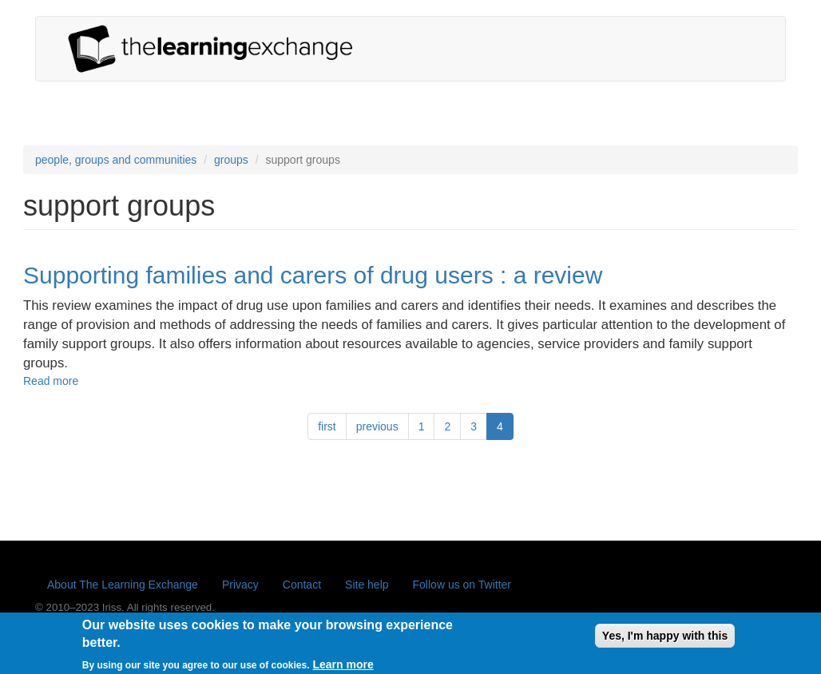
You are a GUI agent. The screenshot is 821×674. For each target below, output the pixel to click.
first (327, 426)
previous (377, 426)
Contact (302, 584)
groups (231, 159)
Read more (50, 381)
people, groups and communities (115, 159)
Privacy (240, 584)
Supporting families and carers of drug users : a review (312, 275)
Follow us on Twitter (462, 584)
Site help (366, 584)
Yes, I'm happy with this (665, 639)
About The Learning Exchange (122, 584)
